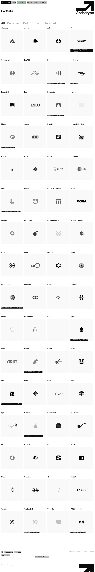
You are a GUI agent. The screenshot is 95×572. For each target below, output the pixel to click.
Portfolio (21, 2)
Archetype (6, 2)
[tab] (4, 23)
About (36, 2)
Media (29, 2)
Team (14, 2)
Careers (43, 2)
